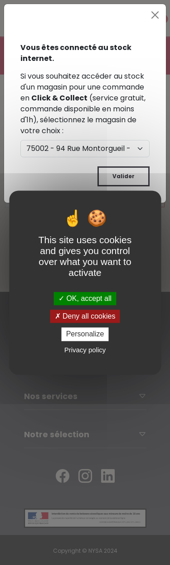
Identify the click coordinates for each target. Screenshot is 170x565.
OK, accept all (85, 298)
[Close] (155, 15)
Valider (123, 176)
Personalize (85, 334)
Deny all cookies (85, 316)
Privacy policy (85, 350)
